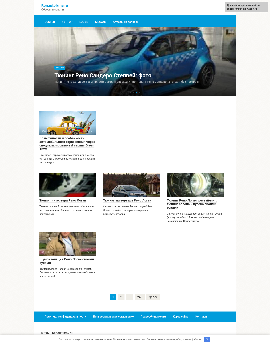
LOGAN (83, 22)
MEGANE (100, 22)
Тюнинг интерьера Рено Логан (62, 200)
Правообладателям (153, 316)
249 (139, 297)
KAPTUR (67, 22)
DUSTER (50, 22)
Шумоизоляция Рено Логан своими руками (66, 261)
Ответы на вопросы (126, 22)
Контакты (201, 316)
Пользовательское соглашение (113, 316)
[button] (130, 92)
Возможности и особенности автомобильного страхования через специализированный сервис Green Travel (67, 143)
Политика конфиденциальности (65, 316)
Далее (153, 297)
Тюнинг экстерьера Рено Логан (127, 200)
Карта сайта (181, 316)
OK (207, 339)
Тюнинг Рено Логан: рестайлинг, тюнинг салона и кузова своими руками (192, 204)
